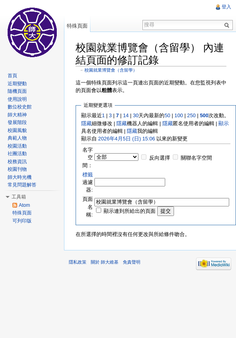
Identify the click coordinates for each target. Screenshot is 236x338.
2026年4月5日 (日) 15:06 (126, 139)
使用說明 (17, 99)
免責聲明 (131, 262)
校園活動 (17, 146)
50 (167, 115)
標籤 (87, 175)
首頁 (12, 75)
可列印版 (22, 221)
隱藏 (86, 123)
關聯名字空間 (196, 158)
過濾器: (87, 182)
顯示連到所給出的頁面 (130, 211)
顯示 (223, 123)
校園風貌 (17, 130)
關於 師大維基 (104, 262)
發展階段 (17, 122)
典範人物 (17, 138)
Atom (24, 205)
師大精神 (17, 115)
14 (125, 115)
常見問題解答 (22, 185)
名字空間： (87, 157)
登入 (226, 7)
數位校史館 (20, 107)
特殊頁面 (77, 26)
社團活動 (17, 153)
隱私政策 (77, 262)
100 (178, 115)
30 (135, 115)
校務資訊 (17, 161)
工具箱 (19, 197)
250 (191, 115)
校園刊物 (17, 169)
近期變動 (17, 83)
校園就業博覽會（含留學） (110, 70)
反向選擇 (159, 158)
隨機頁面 (17, 91)
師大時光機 (20, 177)
